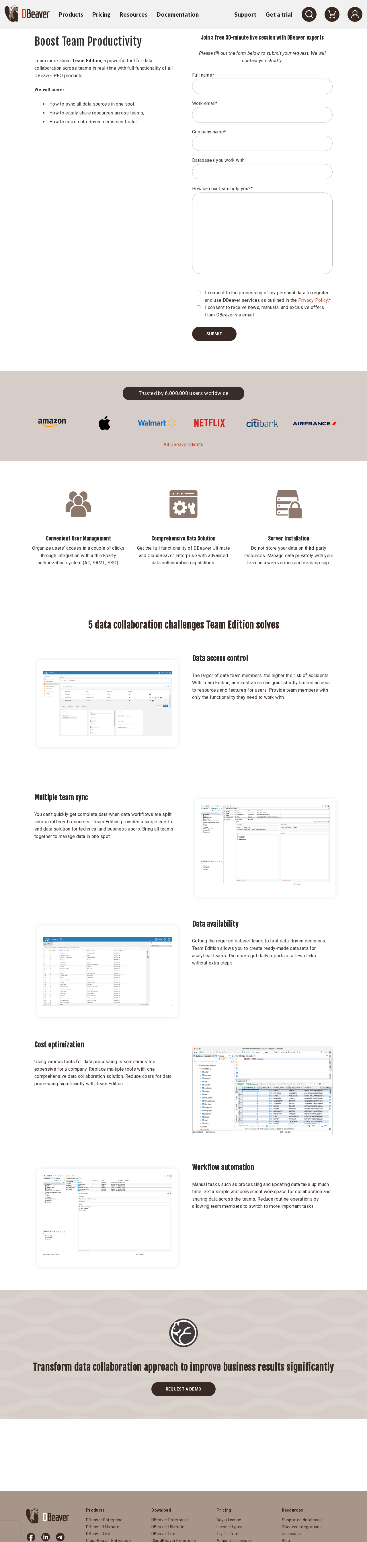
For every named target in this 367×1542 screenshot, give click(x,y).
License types (229, 1527)
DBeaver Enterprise (104, 1520)
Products (71, 14)
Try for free (227, 1533)
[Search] (309, 14)
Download (161, 1510)
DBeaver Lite (98, 1533)
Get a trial (279, 14)
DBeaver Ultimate (102, 1527)
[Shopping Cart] (332, 14)
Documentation (178, 14)
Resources (133, 14)
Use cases (291, 1533)
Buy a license (228, 1520)
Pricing (101, 14)
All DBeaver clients (183, 444)
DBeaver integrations (302, 1527)
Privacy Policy (313, 300)
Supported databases (302, 1520)
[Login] (355, 14)
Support (245, 14)
